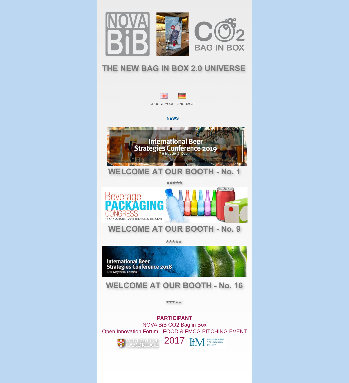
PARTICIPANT (174, 318)
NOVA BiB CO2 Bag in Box (174, 325)
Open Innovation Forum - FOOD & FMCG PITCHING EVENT (174, 331)
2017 (174, 340)
